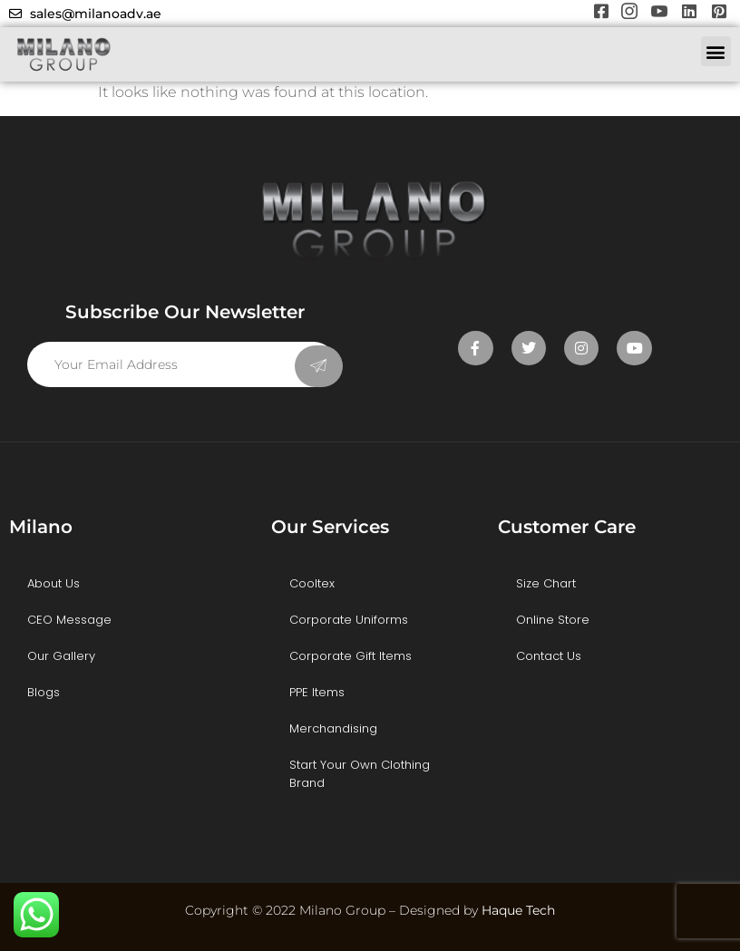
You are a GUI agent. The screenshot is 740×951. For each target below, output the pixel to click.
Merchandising (333, 728)
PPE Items (317, 692)
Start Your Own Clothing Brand (359, 773)
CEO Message (69, 619)
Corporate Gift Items (350, 656)
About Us (53, 583)
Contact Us (548, 656)
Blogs (43, 692)
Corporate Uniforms (348, 619)
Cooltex (312, 583)
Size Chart (546, 583)
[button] (716, 51)
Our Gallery (61, 656)
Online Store (552, 619)
